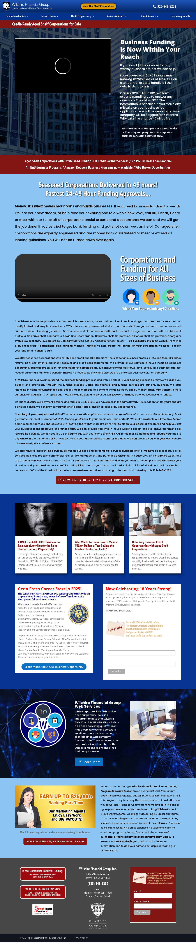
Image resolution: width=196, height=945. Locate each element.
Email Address (115, 659)
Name (111, 648)
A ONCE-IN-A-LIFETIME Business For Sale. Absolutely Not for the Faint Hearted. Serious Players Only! (39, 545)
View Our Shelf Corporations (98, 6)
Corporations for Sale (16, 16)
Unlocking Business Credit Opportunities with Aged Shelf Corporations (150, 545)
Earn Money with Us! (181, 16)
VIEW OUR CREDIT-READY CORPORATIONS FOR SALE (99, 480)
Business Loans (48, 16)
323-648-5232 (166, 6)
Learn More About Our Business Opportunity (54, 667)
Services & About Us (116, 16)
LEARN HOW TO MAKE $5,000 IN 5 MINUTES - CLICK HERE (55, 841)
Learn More (92, 762)
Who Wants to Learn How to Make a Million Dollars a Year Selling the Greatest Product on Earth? (96, 545)
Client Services (148, 16)
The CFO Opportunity (81, 16)
